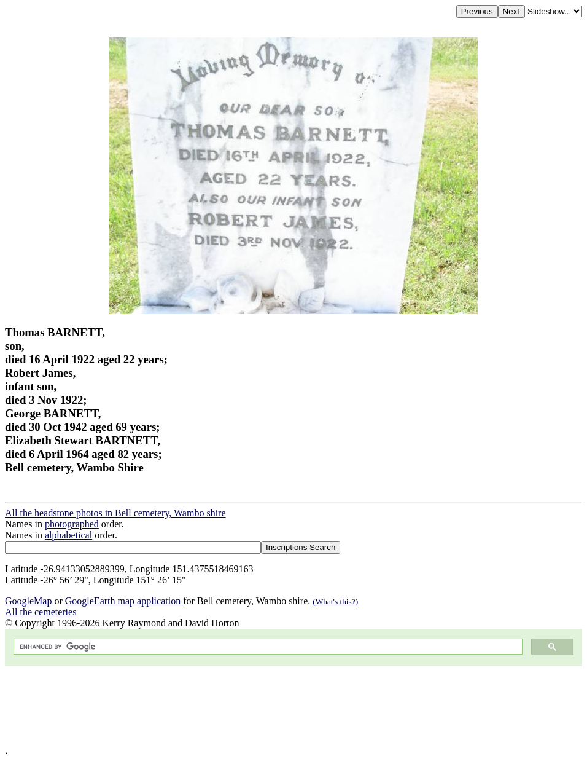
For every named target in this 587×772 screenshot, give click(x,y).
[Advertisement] (293, 708)
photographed (72, 524)
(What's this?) (335, 601)
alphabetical (68, 535)
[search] (267, 647)
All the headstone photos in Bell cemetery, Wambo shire (115, 513)
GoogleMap (28, 601)
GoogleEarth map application (124, 601)
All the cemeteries (40, 612)
